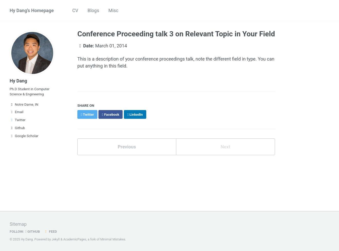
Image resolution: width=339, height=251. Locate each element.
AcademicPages (74, 239)
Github (17, 128)
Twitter (18, 120)
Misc (113, 10)
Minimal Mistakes (112, 239)
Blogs (93, 10)
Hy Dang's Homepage (32, 10)
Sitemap (18, 224)
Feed (50, 231)
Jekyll (56, 239)
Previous (127, 146)
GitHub (32, 231)
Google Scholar (24, 136)
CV (75, 10)
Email (17, 112)
